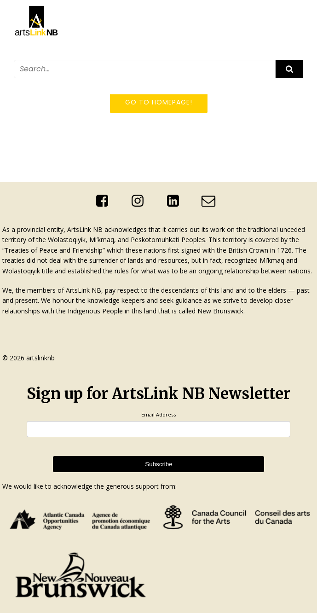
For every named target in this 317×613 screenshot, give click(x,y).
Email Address (158, 414)
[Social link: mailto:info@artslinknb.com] (212, 201)
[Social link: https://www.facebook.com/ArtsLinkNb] (105, 201)
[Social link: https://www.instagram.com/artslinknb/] (141, 201)
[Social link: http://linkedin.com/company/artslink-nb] (176, 201)
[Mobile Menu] (297, 84)
